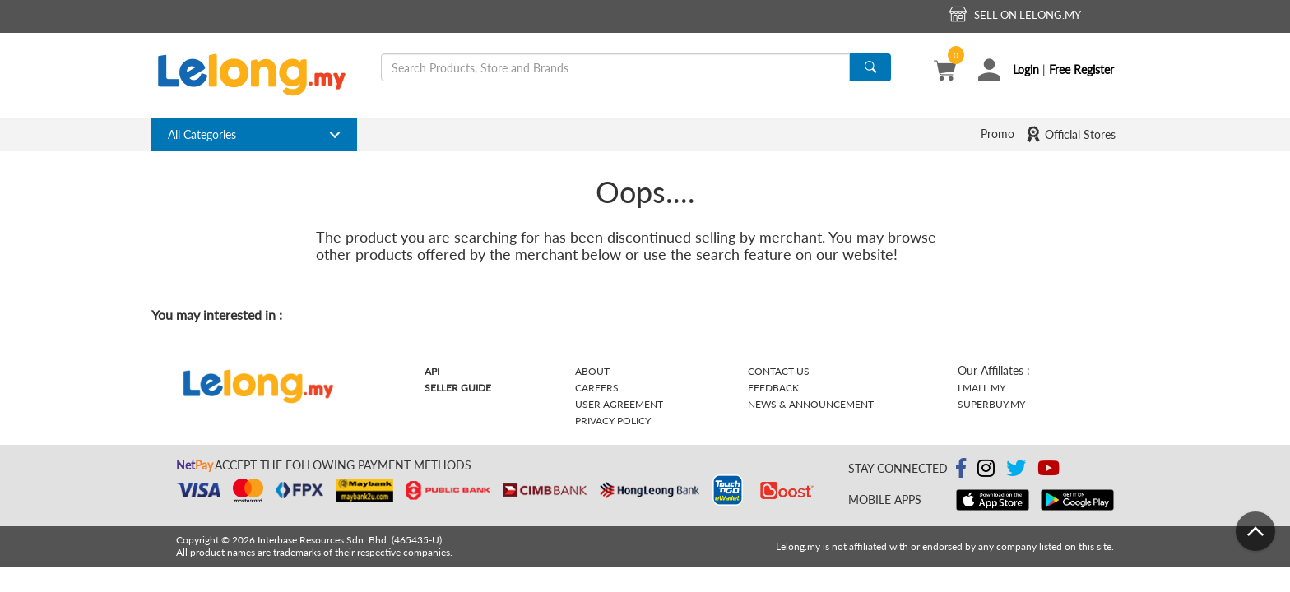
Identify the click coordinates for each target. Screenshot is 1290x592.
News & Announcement (811, 404)
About (592, 371)
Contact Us (779, 371)
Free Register (1081, 69)
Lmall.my (981, 388)
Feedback (773, 388)
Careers (597, 388)
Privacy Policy (613, 420)
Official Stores (1070, 134)
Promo (997, 134)
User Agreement (619, 404)
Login (1026, 69)
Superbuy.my (991, 404)
